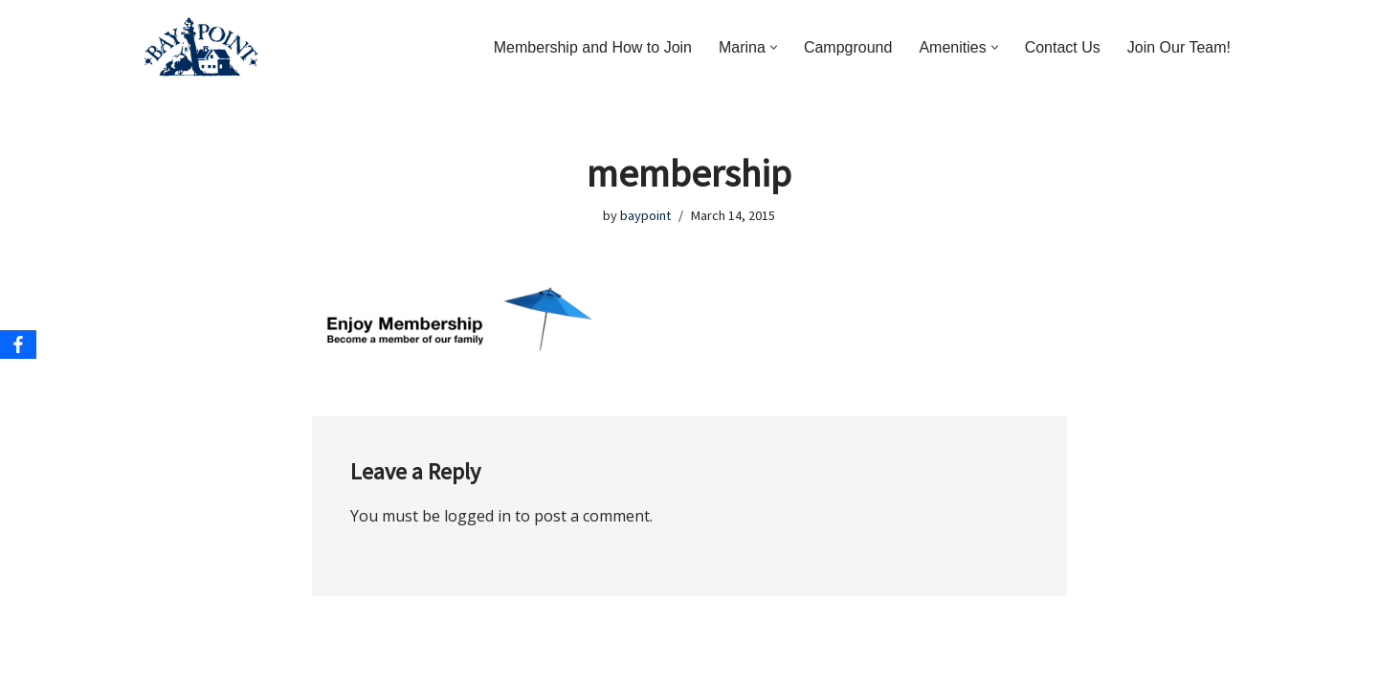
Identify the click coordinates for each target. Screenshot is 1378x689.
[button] (773, 47)
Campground (848, 47)
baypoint (645, 215)
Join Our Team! (1179, 47)
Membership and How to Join (593, 47)
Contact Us (1062, 47)
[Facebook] (18, 344)
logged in (477, 515)
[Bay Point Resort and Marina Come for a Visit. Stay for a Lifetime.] (201, 47)
